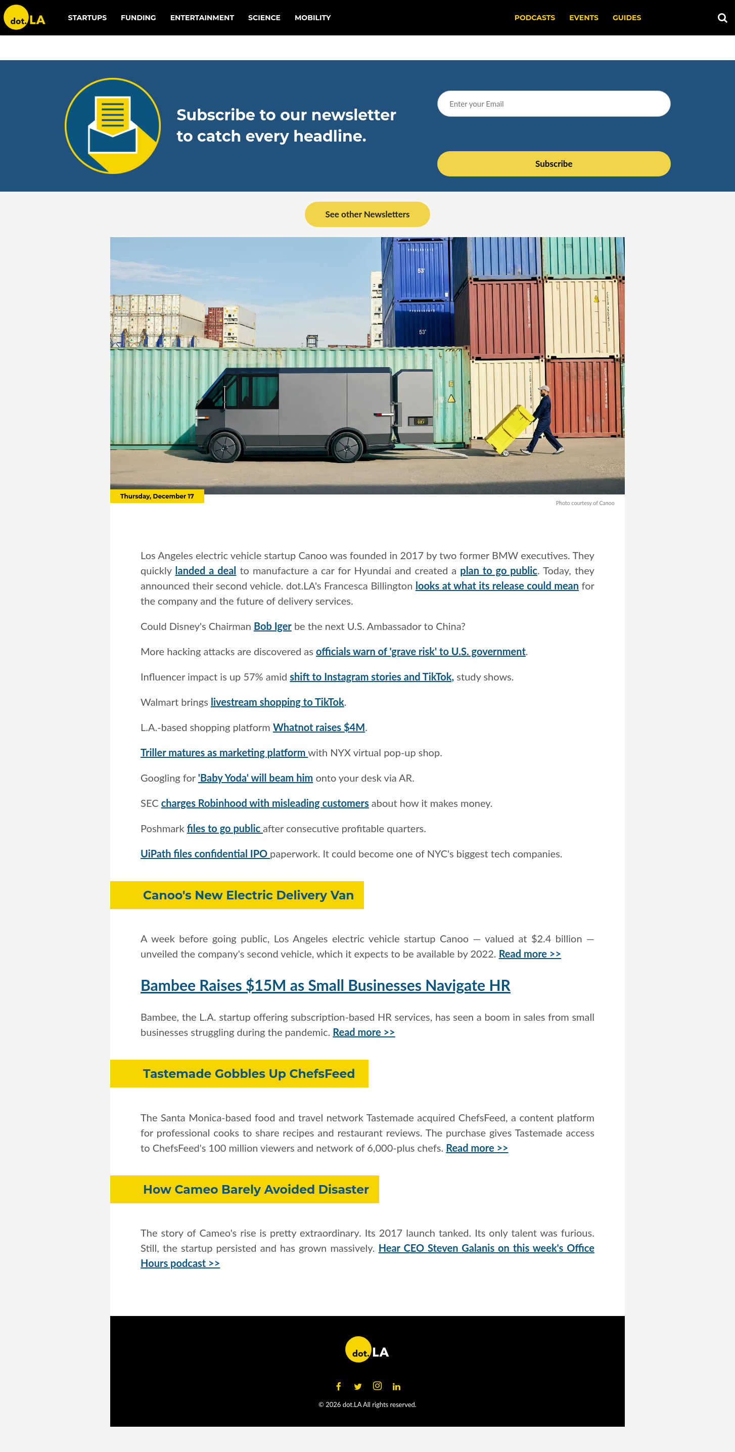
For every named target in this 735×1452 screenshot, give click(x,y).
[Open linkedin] (396, 1386)
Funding (138, 17)
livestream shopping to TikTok (277, 702)
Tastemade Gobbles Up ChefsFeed (250, 1073)
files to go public (225, 828)
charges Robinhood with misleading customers (265, 803)
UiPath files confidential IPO (205, 853)
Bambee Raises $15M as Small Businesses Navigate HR (326, 985)
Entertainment (202, 17)
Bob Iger (273, 626)
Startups (87, 17)
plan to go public (498, 570)
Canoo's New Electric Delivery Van (248, 895)
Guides (627, 17)
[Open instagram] (377, 1386)
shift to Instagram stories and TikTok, (372, 676)
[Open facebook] (338, 1386)
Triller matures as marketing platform (224, 752)
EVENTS (584, 17)
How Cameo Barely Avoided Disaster (256, 1189)
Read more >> (530, 953)
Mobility (313, 17)
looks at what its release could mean (497, 585)
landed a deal (206, 570)
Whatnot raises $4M (319, 727)
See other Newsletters (367, 214)
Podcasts (535, 17)
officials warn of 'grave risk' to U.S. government (421, 651)
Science (264, 17)
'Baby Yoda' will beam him (255, 778)
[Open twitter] (357, 1386)
